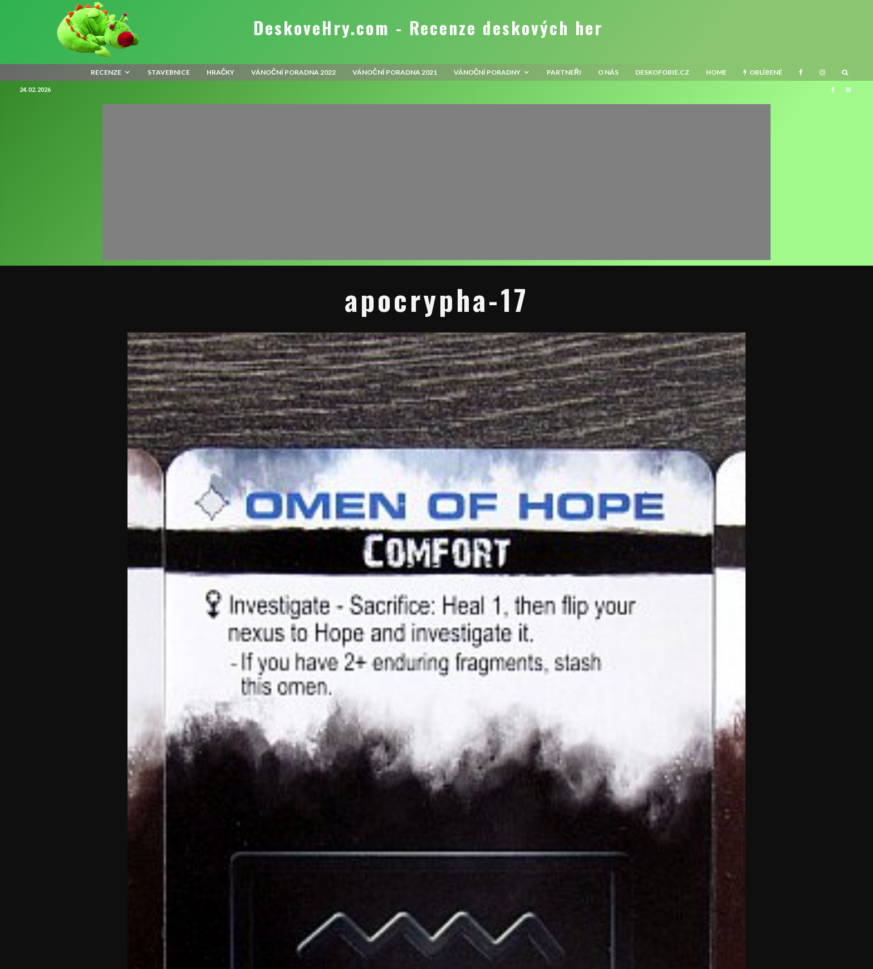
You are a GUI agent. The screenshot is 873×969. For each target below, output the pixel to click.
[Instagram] (822, 72)
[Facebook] (801, 72)
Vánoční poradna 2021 (394, 72)
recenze (106, 72)
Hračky (221, 72)
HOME (716, 72)
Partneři (564, 72)
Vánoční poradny (487, 72)
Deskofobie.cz (662, 72)
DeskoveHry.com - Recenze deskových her (428, 27)
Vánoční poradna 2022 (293, 72)
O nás (608, 72)
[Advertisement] (436, 182)
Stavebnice (169, 72)
